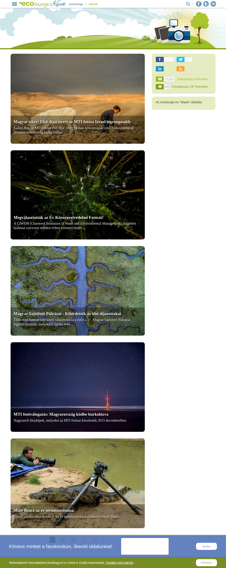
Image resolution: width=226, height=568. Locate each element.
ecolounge (76, 4)
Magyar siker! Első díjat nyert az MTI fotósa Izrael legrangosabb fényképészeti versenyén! (72, 123)
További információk (119, 562)
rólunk (93, 4)
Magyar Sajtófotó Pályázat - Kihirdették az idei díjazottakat (67, 313)
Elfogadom (206, 562)
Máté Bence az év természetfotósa (44, 510)
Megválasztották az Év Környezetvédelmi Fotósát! (59, 217)
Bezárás (207, 546)
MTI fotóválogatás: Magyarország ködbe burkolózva (61, 414)
